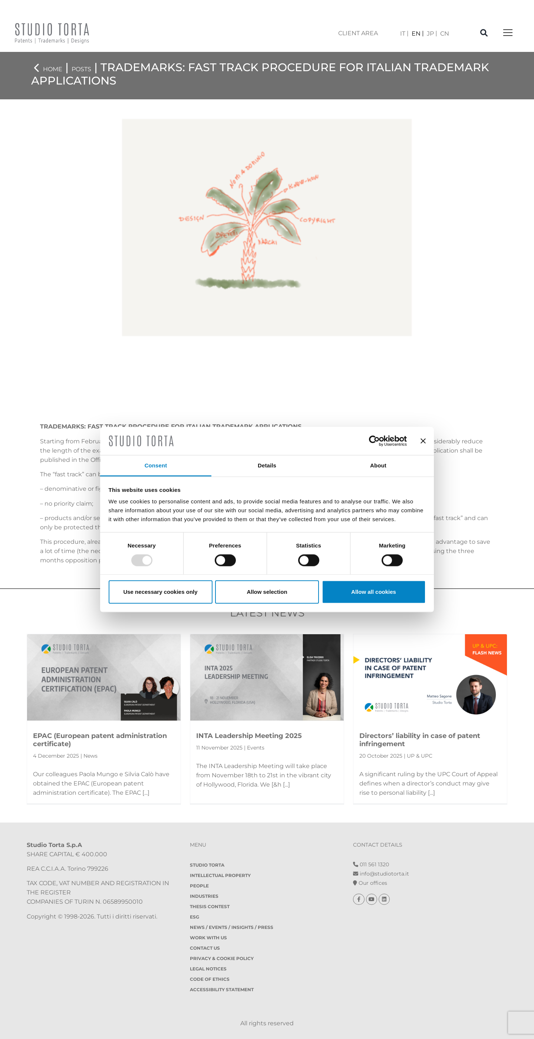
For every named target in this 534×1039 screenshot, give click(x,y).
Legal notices (208, 969)
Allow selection (267, 592)
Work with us (208, 937)
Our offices (370, 883)
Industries (204, 896)
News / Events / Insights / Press (231, 927)
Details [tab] (267, 465)
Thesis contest (210, 906)
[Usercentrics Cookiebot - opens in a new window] (374, 440)
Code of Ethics (210, 979)
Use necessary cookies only (160, 592)
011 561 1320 (371, 864)
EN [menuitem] (416, 33)
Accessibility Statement (222, 989)
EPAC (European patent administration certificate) (100, 740)
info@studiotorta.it (381, 873)
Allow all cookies (373, 592)
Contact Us (205, 948)
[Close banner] (423, 440)
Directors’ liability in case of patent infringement (419, 740)
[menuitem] (404, 33)
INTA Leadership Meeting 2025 (249, 736)
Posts (81, 69)
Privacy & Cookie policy (222, 958)
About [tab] (378, 465)
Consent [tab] (156, 465)
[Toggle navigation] (508, 33)
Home (52, 69)
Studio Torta (207, 865)
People (199, 886)
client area (358, 33)
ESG (194, 917)
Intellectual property (220, 875)
